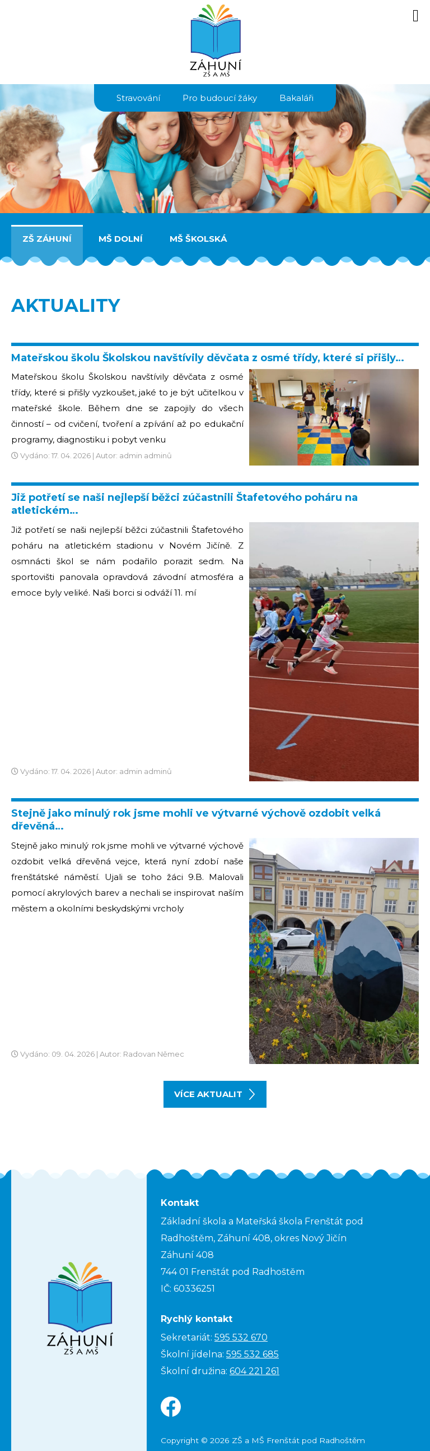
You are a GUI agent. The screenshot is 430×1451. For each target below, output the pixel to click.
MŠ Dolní (121, 238)
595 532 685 (252, 1354)
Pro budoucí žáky (220, 98)
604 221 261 (254, 1371)
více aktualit (214, 1094)
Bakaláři (296, 98)
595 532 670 (241, 1337)
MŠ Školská (198, 238)
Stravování (138, 98)
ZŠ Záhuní (47, 238)
